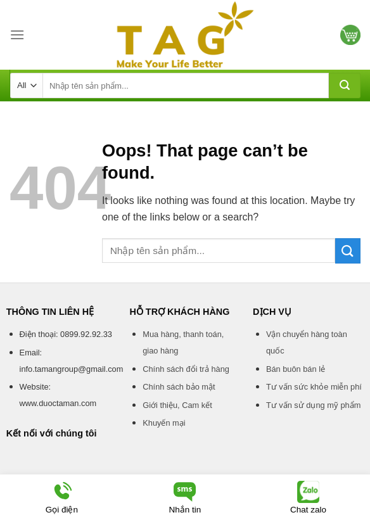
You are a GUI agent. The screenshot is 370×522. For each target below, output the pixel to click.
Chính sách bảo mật (179, 387)
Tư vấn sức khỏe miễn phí (314, 387)
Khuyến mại (164, 423)
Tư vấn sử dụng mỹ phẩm (313, 405)
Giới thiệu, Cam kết (177, 405)
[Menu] (17, 34)
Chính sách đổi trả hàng (186, 369)
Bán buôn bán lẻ (295, 369)
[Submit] (344, 85)
